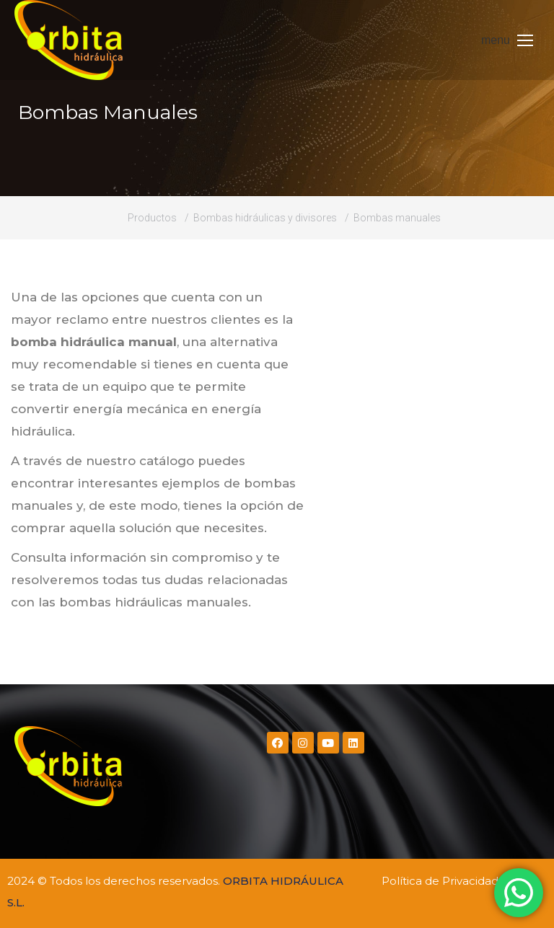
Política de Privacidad (440, 881)
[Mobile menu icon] (507, 40)
